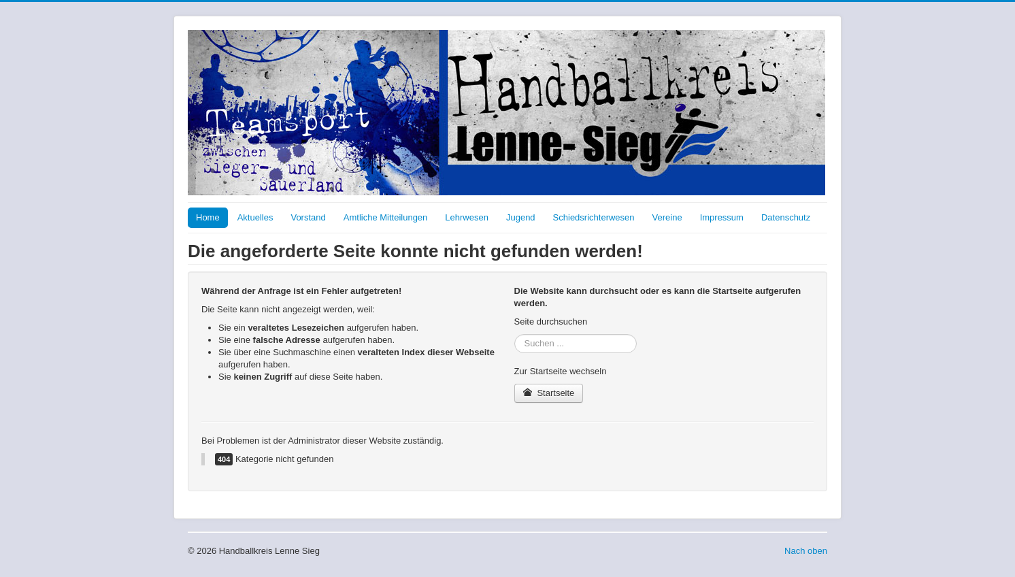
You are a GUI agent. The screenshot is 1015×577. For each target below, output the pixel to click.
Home (208, 217)
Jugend (520, 217)
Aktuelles (255, 217)
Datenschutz (785, 217)
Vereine (667, 217)
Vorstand (307, 217)
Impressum (722, 217)
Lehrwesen (466, 217)
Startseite (549, 393)
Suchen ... (514, 334)
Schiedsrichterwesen (594, 217)
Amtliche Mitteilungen (386, 217)
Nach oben (805, 551)
